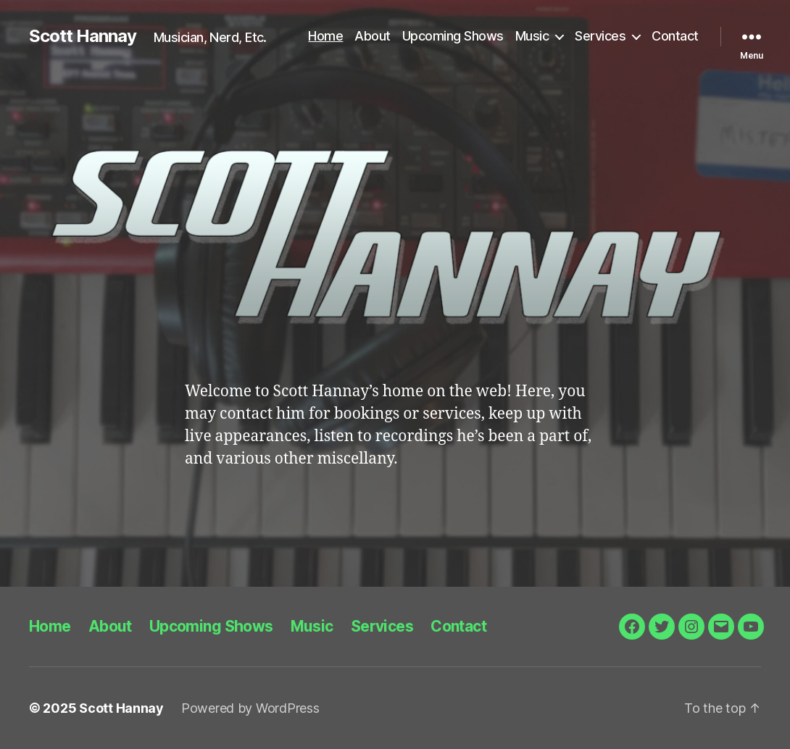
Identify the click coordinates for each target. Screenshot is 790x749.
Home (325, 35)
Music (532, 35)
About (372, 35)
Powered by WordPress (250, 708)
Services (600, 35)
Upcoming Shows (453, 35)
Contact (675, 35)
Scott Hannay (82, 36)
